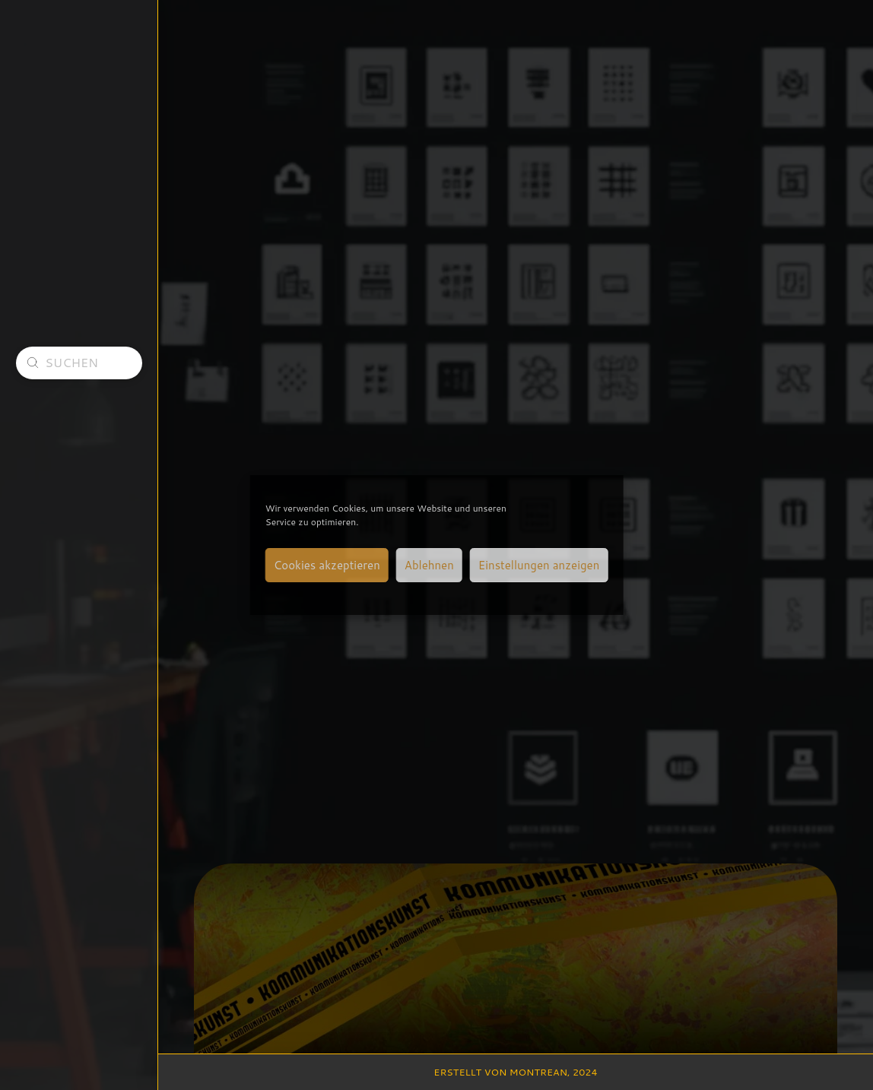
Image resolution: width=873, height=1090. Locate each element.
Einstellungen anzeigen (538, 565)
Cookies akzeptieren (327, 565)
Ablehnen (429, 565)
